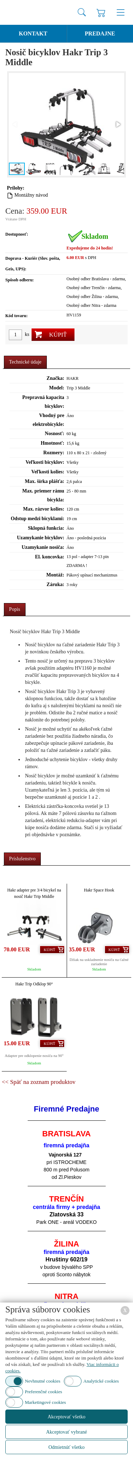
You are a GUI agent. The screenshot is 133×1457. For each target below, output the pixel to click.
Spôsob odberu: (19, 279)
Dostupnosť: (16, 234)
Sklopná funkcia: (46, 528)
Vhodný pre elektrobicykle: (48, 420)
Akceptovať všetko (66, 1416)
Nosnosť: (54, 433)
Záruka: (55, 584)
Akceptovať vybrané (66, 1432)
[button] (117, 124)
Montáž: (55, 575)
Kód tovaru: (16, 315)
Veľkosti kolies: (47, 471)
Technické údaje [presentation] (25, 362)
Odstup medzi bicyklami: (37, 518)
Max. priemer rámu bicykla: (43, 495)
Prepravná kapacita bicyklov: (43, 402)
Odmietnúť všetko (66, 1447)
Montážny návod (31, 195)
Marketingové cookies (45, 1402)
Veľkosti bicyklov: (45, 462)
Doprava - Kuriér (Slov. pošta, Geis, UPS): (32, 263)
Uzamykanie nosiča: (43, 547)
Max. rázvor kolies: (43, 509)
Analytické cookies (101, 1381)
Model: (56, 387)
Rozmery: (53, 452)
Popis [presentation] (14, 609)
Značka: (55, 378)
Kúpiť (58, 334)
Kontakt (33, 33)
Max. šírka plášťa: (44, 481)
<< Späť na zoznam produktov (39, 1082)
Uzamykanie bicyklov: (40, 537)
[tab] (25, 362)
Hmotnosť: (52, 443)
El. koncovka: (49, 556)
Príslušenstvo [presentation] (22, 858)
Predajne (100, 33)
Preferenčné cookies (43, 1391)
